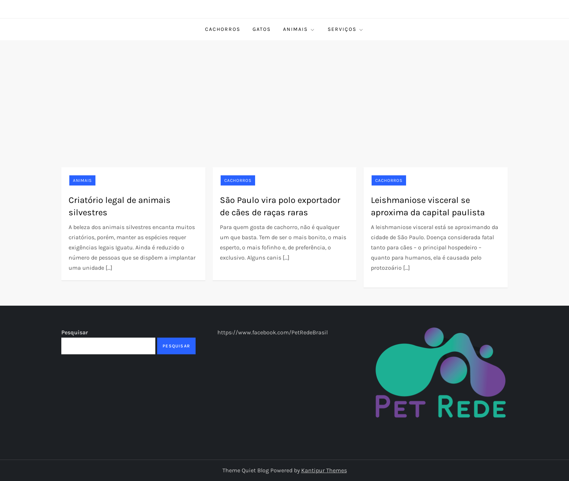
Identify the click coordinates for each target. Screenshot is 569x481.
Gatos (262, 29)
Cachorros (222, 29)
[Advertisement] (284, 95)
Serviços (346, 29)
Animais (299, 29)
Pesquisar (74, 332)
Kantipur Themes (324, 470)
